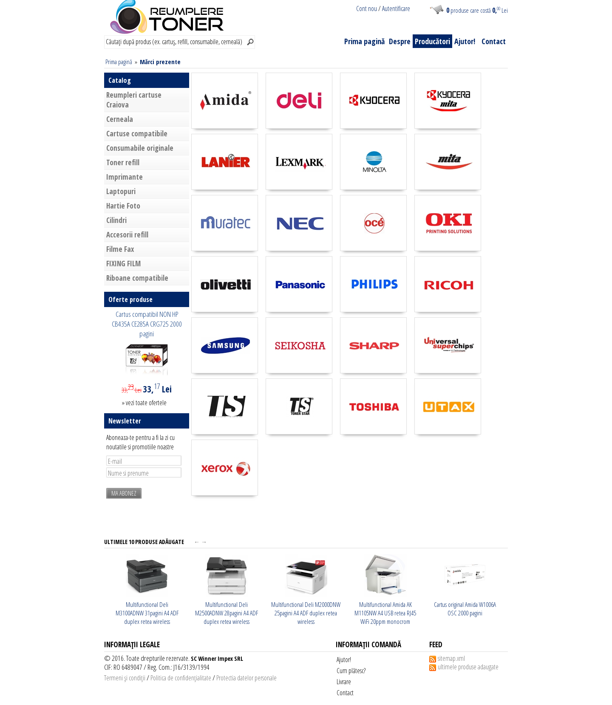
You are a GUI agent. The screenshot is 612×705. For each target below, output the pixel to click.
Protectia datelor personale (246, 677)
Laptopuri (121, 191)
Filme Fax (120, 249)
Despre (400, 41)
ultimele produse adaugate (468, 667)
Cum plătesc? (351, 670)
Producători (432, 41)
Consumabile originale (139, 148)
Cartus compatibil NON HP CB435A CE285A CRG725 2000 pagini (147, 323)
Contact (494, 41)
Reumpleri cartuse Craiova (134, 100)
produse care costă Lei (477, 10)
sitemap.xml (451, 658)
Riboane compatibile (137, 278)
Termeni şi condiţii (124, 677)
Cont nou (366, 8)
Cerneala (119, 119)
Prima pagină (364, 41)
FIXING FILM (123, 263)
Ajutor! (464, 41)
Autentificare (396, 8)
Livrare (344, 681)
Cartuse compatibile (136, 133)
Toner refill (122, 162)
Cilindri (116, 220)
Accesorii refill (127, 235)
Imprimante (124, 177)
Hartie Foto (123, 206)
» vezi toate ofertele (144, 402)
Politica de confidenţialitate (180, 677)
